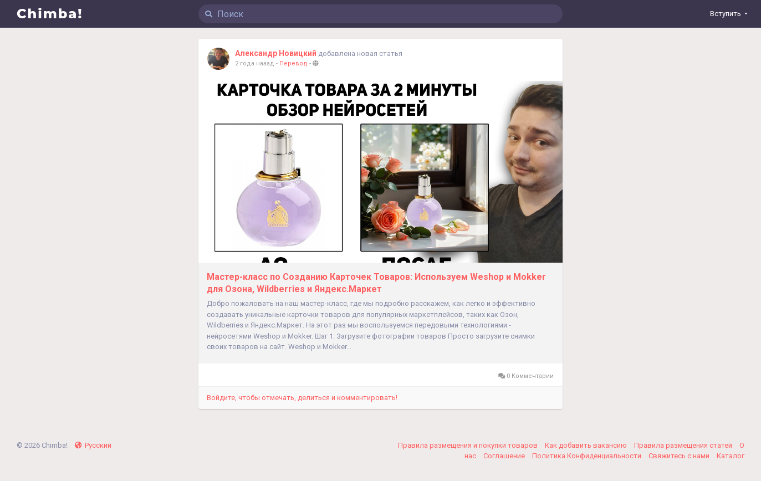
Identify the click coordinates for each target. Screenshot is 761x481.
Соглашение (505, 456)
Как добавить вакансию (587, 445)
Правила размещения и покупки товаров (468, 445)
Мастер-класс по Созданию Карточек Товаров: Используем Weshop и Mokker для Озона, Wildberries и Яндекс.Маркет (376, 283)
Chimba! (50, 14)
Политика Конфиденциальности (587, 456)
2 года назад (254, 63)
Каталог (730, 456)
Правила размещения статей (684, 445)
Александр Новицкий (275, 53)
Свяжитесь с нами (679, 456)
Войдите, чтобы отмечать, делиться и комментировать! (302, 397)
